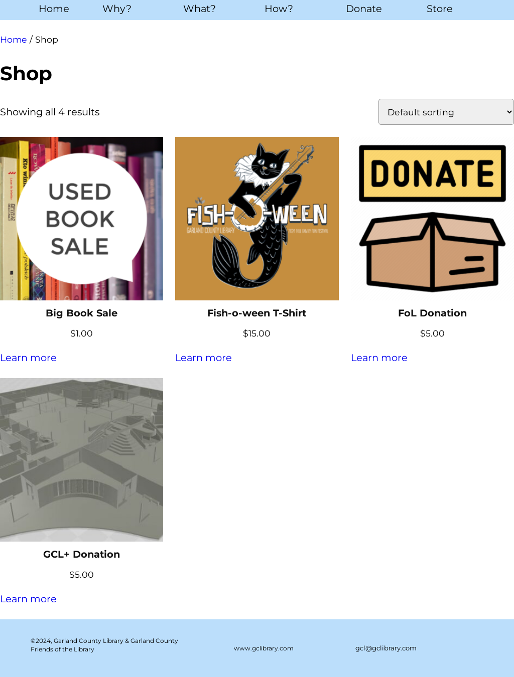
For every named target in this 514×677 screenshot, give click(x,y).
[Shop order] (446, 112)
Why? (117, 9)
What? (199, 9)
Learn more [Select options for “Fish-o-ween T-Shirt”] (203, 358)
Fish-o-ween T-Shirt (256, 313)
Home (54, 9)
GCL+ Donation (81, 554)
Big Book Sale (81, 313)
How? (279, 9)
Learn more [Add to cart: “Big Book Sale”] (28, 358)
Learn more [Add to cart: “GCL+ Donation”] (28, 599)
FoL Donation (432, 313)
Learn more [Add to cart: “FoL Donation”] (379, 358)
